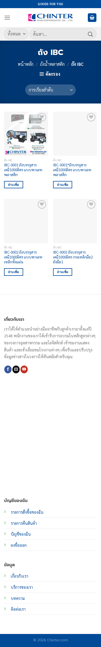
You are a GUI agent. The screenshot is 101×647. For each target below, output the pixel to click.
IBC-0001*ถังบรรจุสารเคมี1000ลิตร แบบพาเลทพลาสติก (72, 170)
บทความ (18, 598)
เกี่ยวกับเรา (19, 576)
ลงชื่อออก (19, 545)
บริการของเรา (22, 587)
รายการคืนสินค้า (24, 523)
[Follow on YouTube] (24, 369)
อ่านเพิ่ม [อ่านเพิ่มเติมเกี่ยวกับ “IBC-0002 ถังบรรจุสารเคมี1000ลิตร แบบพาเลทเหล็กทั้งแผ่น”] (13, 272)
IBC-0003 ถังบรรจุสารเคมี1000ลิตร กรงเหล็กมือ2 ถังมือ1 (73, 257)
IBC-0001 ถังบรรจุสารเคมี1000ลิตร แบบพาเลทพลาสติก (23, 170)
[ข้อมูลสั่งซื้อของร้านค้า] (50, 90)
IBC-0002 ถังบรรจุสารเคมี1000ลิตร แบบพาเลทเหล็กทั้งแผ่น (23, 257)
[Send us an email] (16, 369)
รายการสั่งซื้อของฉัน (27, 512)
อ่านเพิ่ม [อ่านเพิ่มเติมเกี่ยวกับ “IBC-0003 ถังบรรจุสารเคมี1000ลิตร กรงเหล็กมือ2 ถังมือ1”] (62, 272)
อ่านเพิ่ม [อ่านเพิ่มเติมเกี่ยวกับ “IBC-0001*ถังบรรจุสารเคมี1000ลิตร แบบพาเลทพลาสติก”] (62, 185)
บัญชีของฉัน (21, 534)
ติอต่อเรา (18, 609)
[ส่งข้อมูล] (90, 33)
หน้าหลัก (25, 64)
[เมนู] (7, 17)
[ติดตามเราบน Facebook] (8, 369)
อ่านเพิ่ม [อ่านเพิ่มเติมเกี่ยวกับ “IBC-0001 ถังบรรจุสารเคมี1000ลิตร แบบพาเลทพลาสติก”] (13, 185)
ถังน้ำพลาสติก (52, 64)
